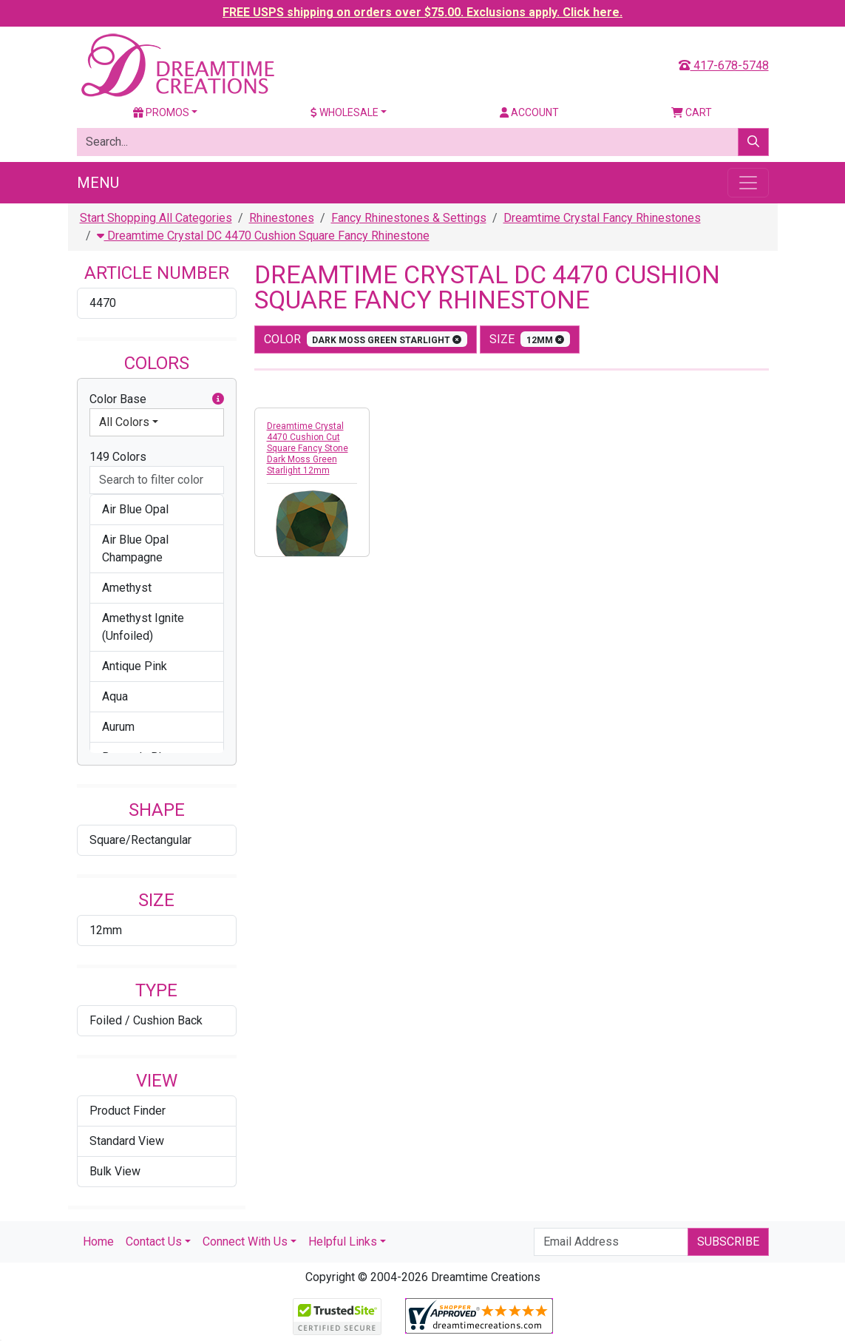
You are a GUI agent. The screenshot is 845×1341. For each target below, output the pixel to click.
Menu (98, 183)
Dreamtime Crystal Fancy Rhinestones (602, 218)
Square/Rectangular (140, 840)
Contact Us (154, 1241)
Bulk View (114, 1171)
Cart (691, 112)
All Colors (124, 422)
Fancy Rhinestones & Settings (408, 218)
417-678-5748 (724, 65)
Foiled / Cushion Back (146, 1020)
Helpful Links (342, 1241)
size (529, 339)
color (366, 339)
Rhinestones (281, 218)
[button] (218, 399)
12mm (105, 930)
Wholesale (344, 112)
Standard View (126, 1141)
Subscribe (728, 1241)
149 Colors (117, 457)
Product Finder (127, 1111)
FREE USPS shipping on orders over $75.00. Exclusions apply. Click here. (422, 12)
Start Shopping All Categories (156, 218)
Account (529, 112)
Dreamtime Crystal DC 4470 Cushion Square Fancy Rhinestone (263, 236)
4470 (102, 303)
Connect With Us (245, 1241)
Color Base (156, 399)
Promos (161, 112)
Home (98, 1241)
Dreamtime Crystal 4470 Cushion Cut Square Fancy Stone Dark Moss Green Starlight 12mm (307, 448)
